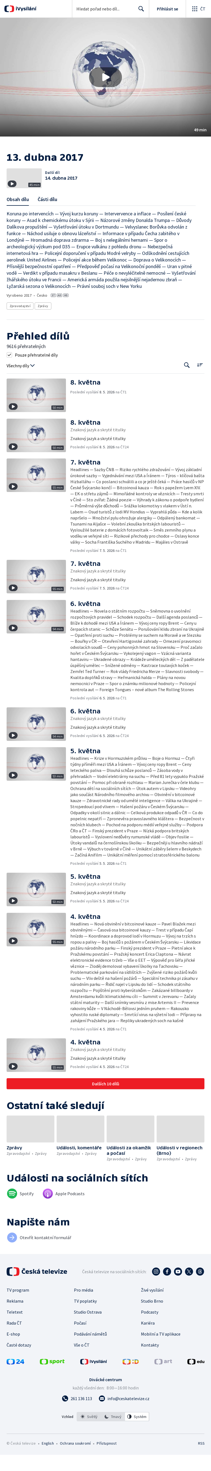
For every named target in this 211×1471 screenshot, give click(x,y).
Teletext (15, 1328)
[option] (89, 1433)
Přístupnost (106, 1459)
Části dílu (47, 216)
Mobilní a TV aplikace (161, 1350)
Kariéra (148, 1339)
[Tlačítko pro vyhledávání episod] (186, 382)
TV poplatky (85, 1317)
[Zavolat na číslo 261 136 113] (77, 1414)
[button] (105, 77)
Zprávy (43, 322)
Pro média (83, 1306)
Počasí (80, 1339)
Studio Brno (152, 1317)
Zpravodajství (20, 322)
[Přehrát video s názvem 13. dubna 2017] (105, 77)
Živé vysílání (152, 1306)
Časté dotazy (19, 1361)
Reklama (15, 1317)
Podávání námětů (90, 1350)
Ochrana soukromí (75, 1459)
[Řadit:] (199, 381)
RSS (201, 1459)
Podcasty (149, 1328)
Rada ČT (14, 1339)
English (48, 1459)
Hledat (140, 10)
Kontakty (150, 1361)
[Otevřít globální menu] (198, 9)
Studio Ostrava (88, 1328)
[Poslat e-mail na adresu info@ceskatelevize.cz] (124, 1414)
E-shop (13, 1350)
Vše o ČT (82, 1361)
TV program (18, 1306)
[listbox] (113, 1432)
